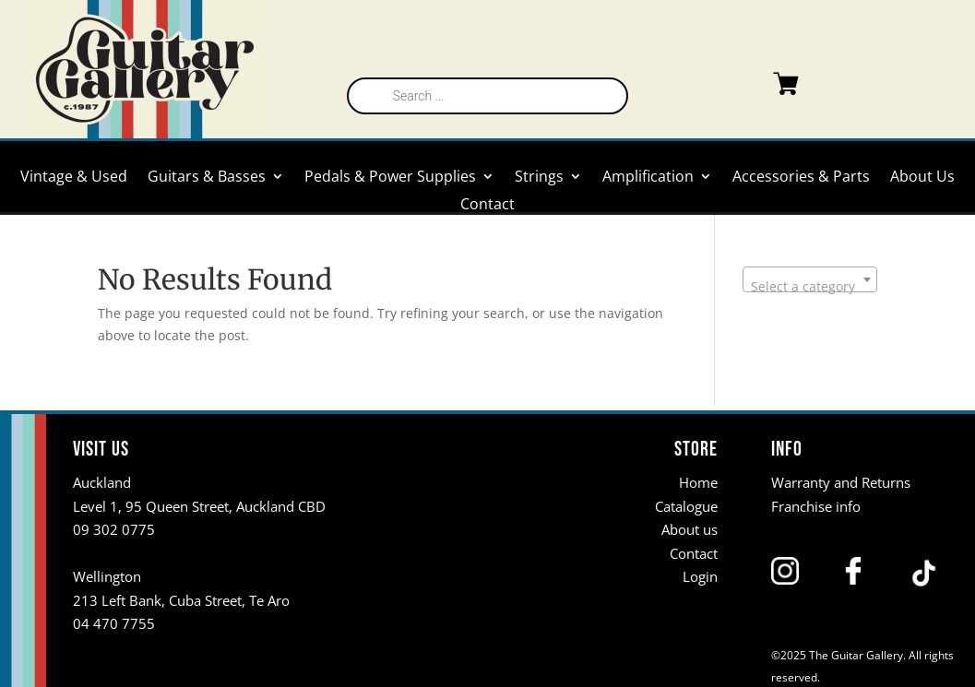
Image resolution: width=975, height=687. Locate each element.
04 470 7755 (114, 623)
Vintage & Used (73, 178)
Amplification (648, 178)
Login (700, 576)
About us (689, 529)
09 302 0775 (114, 529)
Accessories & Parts (801, 178)
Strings (539, 178)
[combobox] (810, 279)
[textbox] (810, 286)
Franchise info (816, 506)
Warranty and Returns (840, 482)
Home (698, 482)
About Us (922, 178)
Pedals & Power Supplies (390, 178)
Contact (487, 205)
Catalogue (686, 506)
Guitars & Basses (207, 178)
